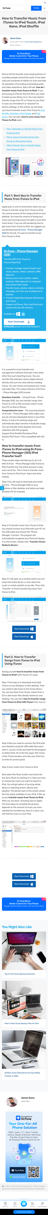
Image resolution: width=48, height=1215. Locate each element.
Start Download (16, 321)
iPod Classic (25, 113)
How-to (8, 1186)
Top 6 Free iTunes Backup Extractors (19, 974)
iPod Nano (14, 113)
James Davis (15, 38)
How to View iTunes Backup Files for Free (21, 1023)
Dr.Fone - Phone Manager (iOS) (21, 252)
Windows (18, 314)
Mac (23, 314)
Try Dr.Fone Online (24, 1212)
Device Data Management (33, 42)
